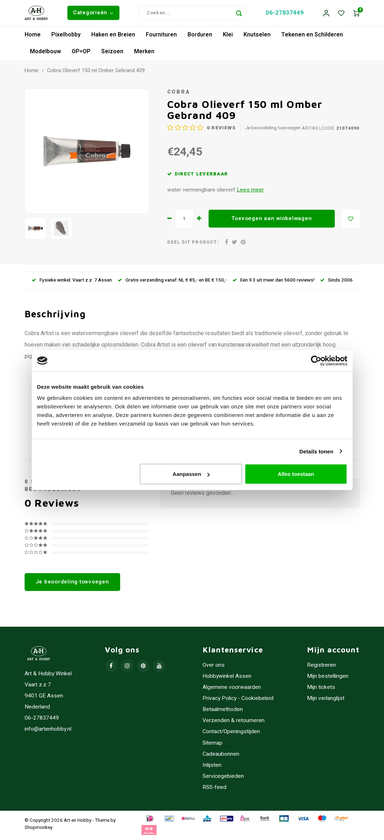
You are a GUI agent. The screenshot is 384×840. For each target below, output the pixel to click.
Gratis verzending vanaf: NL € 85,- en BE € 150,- (172, 283)
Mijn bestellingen (327, 679)
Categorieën (93, 14)
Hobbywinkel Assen (227, 679)
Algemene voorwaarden (232, 690)
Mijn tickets (321, 690)
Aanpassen (191, 474)
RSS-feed (214, 790)
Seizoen (112, 54)
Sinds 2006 (336, 283)
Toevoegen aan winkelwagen (271, 221)
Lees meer (250, 193)
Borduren (200, 37)
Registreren (321, 668)
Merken (144, 54)
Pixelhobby (66, 37)
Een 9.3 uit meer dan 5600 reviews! (273, 283)
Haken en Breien (113, 37)
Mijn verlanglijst (325, 701)
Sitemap (212, 745)
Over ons (214, 668)
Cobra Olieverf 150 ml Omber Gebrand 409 (96, 73)
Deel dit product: (193, 245)
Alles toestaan (296, 474)
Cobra (178, 95)
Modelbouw (45, 54)
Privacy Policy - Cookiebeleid (238, 701)
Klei (228, 37)
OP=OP (81, 54)
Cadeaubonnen (221, 756)
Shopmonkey (38, 830)
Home (33, 37)
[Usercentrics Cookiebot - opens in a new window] (316, 360)
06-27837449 (285, 14)
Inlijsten (212, 768)
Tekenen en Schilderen (312, 37)
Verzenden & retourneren (234, 723)
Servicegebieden (223, 779)
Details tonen (316, 451)
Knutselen (257, 37)
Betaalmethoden (223, 712)
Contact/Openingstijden (231, 734)
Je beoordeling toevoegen (273, 131)
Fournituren (161, 37)
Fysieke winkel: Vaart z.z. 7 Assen (72, 283)
